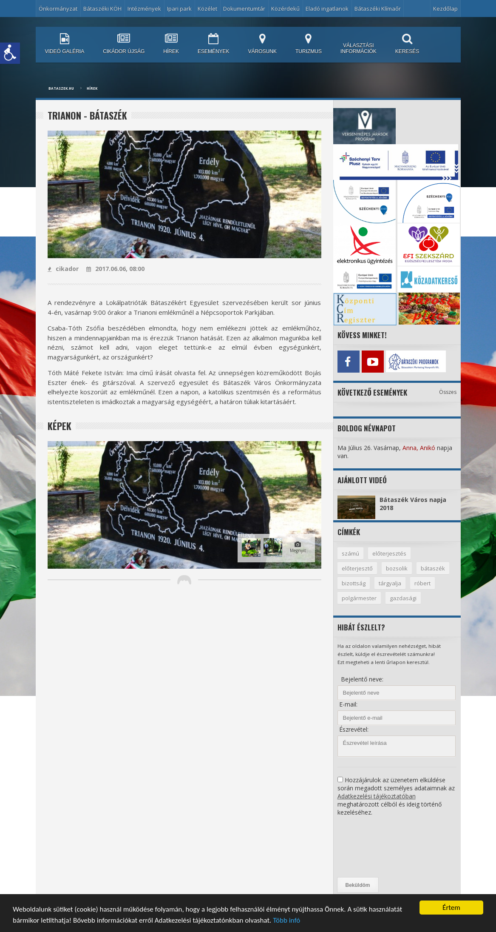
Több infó (286, 921)
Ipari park (179, 8)
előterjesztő (357, 568)
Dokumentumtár (244, 8)
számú (350, 553)
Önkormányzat (58, 8)
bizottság (354, 583)
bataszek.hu (61, 88)
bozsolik (397, 568)
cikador (63, 269)
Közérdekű (285, 8)
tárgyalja (390, 583)
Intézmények (144, 8)
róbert (422, 583)
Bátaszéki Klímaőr (377, 8)
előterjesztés (389, 553)
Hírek (92, 88)
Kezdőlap (445, 8)
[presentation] (372, 847)
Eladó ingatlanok (327, 8)
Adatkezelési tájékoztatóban (376, 796)
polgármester (359, 598)
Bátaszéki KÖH (102, 8)
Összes (447, 392)
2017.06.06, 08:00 (115, 269)
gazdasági (403, 598)
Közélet (207, 8)
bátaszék (433, 568)
